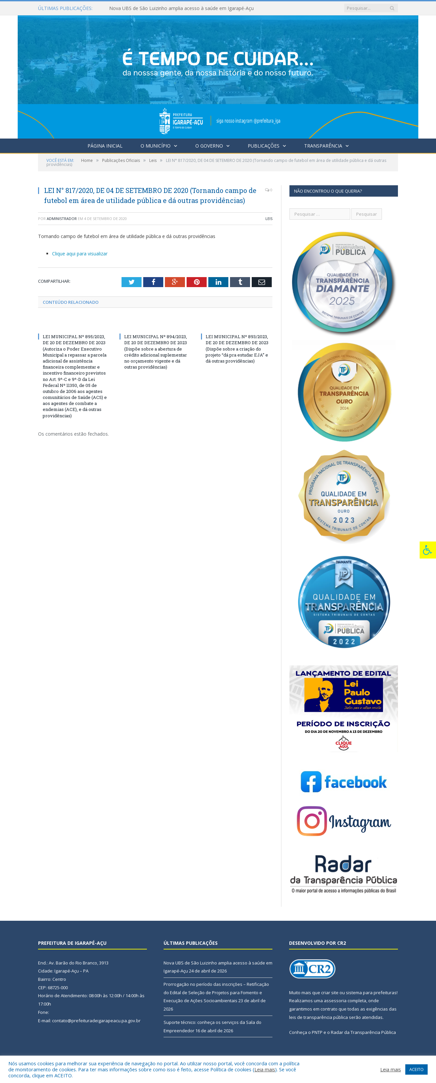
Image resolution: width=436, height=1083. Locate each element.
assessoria (335, 1001)
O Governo (209, 146)
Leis (268, 218)
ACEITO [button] (416, 1069)
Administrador (62, 218)
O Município (156, 146)
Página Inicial (105, 146)
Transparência (323, 146)
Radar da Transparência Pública (363, 1032)
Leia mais (264, 1069)
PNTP (317, 1032)
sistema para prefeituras (371, 993)
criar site (330, 993)
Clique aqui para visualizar (79, 253)
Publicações (263, 146)
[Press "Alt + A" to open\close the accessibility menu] (428, 550)
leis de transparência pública (318, 1017)
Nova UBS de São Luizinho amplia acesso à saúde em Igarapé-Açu (181, 8)
